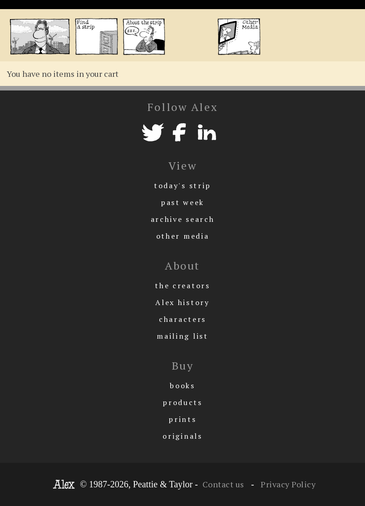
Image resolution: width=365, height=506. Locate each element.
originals (182, 436)
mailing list (182, 336)
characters (182, 319)
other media (182, 236)
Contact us (223, 484)
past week (182, 202)
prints (182, 419)
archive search (183, 219)
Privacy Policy (287, 484)
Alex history (182, 302)
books (182, 386)
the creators (182, 286)
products (182, 402)
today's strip (182, 185)
